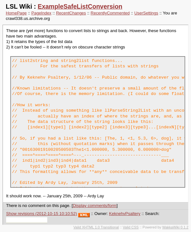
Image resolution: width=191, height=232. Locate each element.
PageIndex (41, 13)
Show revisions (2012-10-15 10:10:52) (41, 213)
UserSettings (146, 13)
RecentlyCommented (110, 13)
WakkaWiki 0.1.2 (175, 227)
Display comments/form (94, 205)
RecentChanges (71, 13)
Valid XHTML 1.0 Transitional (96, 227)
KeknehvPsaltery (125, 213)
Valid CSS (131, 227)
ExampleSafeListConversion (80, 6)
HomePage (16, 13)
